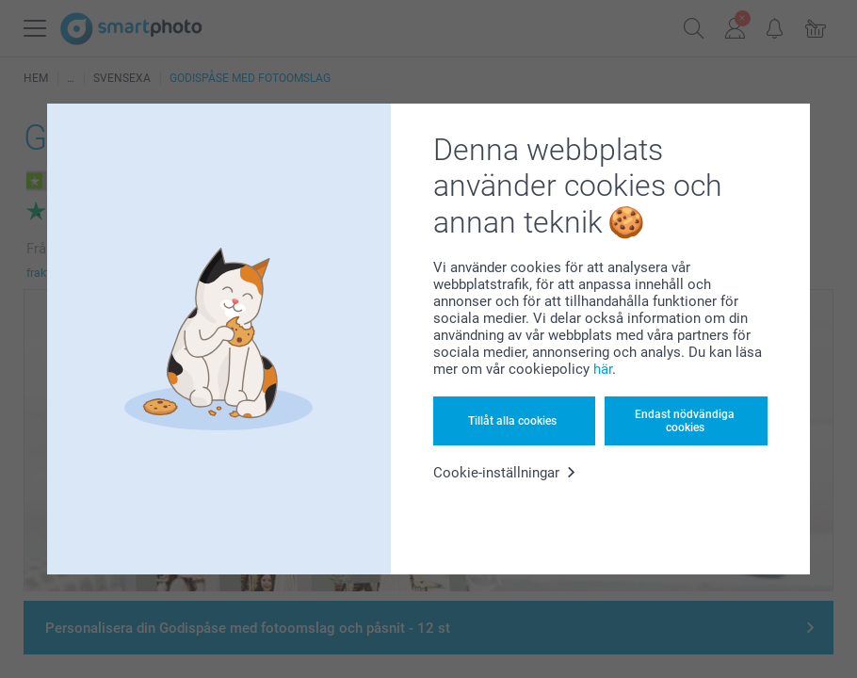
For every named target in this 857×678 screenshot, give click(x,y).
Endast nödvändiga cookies (685, 421)
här (602, 369)
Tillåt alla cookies (512, 421)
